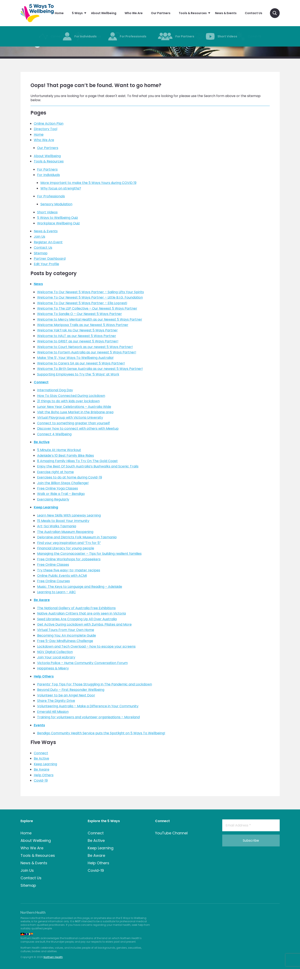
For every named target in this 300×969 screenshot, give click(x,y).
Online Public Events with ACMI (62, 575)
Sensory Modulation (56, 204)
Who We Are (44, 140)
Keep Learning (46, 507)
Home (39, 134)
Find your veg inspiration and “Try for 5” (69, 542)
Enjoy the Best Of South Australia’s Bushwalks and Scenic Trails (87, 466)
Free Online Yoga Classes (57, 488)
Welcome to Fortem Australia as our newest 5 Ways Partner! (86, 352)
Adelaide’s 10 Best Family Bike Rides (65, 455)
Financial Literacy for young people (65, 548)
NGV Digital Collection (55, 651)
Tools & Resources (49, 161)
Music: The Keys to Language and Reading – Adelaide (79, 586)
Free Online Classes (53, 564)
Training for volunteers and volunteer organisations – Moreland (88, 717)
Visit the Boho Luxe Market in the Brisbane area (75, 412)
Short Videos (47, 212)
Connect (41, 382)
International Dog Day (55, 390)
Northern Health (53, 957)
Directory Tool (45, 129)
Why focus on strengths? (60, 188)
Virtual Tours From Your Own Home (65, 629)
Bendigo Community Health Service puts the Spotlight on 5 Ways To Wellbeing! (101, 733)
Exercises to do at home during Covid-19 (69, 477)
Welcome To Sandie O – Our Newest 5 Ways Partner (79, 313)
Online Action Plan (48, 123)
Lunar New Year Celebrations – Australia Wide (74, 406)
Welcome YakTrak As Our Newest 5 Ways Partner (77, 330)
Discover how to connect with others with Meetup (78, 428)
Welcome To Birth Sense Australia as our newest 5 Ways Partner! (90, 368)
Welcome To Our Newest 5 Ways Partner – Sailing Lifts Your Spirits (90, 292)
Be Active (42, 442)
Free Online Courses (53, 581)
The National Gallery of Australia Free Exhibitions (76, 608)
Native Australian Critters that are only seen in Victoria (81, 613)
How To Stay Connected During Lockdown (71, 395)
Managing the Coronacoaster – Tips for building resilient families (89, 553)
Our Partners (47, 147)
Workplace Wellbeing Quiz (58, 223)
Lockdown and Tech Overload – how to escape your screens (86, 646)
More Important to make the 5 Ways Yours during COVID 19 (88, 182)
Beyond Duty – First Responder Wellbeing (70, 689)
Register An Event (48, 242)
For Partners (47, 169)
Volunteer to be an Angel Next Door (66, 695)
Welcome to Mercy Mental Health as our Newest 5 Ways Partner (89, 319)
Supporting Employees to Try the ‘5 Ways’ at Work (78, 374)
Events (39, 725)
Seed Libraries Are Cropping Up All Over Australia (77, 619)
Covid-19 (41, 780)
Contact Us (43, 247)
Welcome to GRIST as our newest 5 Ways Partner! (77, 341)
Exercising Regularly (53, 499)
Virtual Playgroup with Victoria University (70, 417)
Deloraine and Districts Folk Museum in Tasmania (77, 537)
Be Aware (42, 600)
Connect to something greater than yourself (73, 423)
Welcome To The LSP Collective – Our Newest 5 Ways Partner (87, 308)
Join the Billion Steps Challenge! (63, 483)
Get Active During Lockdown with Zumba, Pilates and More (84, 624)
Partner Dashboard (50, 258)
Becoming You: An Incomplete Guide (66, 635)
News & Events (46, 231)
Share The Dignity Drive (56, 700)
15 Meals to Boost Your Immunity (63, 520)
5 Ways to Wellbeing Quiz (57, 217)
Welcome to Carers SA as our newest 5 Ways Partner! (81, 363)
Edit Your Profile (46, 264)
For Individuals (48, 174)
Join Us (39, 236)
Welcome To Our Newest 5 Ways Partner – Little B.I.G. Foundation (90, 297)
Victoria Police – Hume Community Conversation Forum (82, 662)
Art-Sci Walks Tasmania (56, 526)
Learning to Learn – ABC (56, 592)
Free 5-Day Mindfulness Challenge (65, 640)
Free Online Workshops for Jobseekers (69, 559)
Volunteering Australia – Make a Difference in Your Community (87, 706)
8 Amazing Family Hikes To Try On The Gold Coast (77, 461)
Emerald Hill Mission (53, 711)
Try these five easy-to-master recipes (68, 570)
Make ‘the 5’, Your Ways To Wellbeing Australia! (75, 357)
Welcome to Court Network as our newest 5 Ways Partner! (85, 346)
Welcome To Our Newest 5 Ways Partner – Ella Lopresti (82, 303)
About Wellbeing (47, 156)
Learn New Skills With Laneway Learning (69, 515)
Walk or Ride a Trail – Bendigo (61, 493)
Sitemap (40, 253)
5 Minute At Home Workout (59, 450)
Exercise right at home (55, 472)
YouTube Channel (171, 833)
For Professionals (51, 196)
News (38, 284)
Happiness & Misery (53, 668)
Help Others (44, 676)
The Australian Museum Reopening (65, 531)
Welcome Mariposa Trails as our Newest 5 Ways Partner (82, 324)
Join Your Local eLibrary (56, 657)
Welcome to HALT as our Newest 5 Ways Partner (76, 335)
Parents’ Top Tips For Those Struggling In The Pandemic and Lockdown (94, 684)
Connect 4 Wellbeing (54, 434)
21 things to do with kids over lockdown (68, 401)
